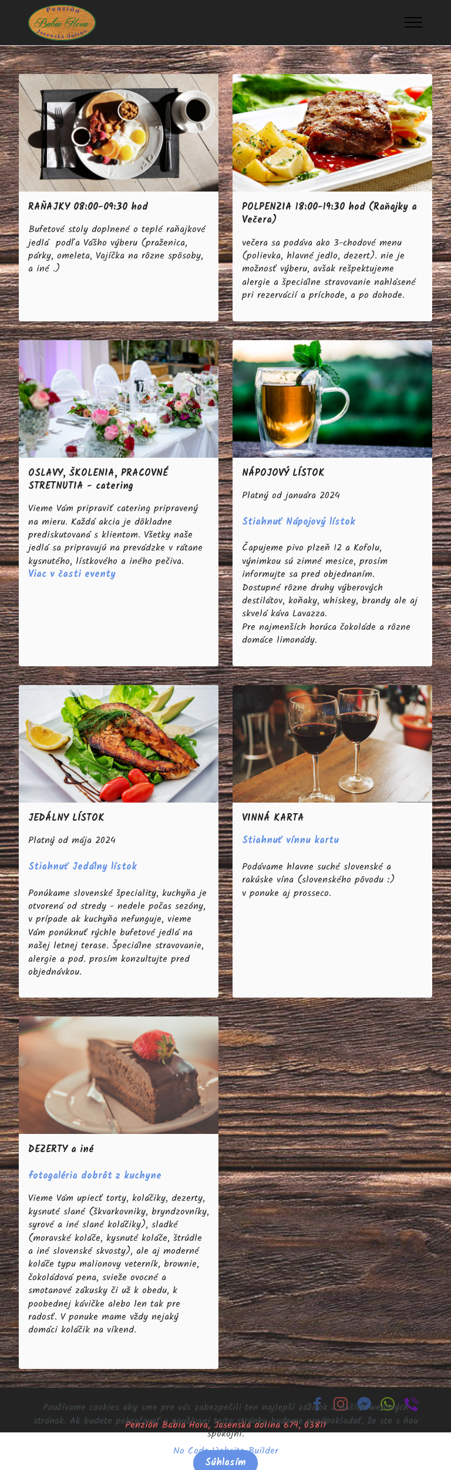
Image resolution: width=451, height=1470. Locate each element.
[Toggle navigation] (414, 22)
